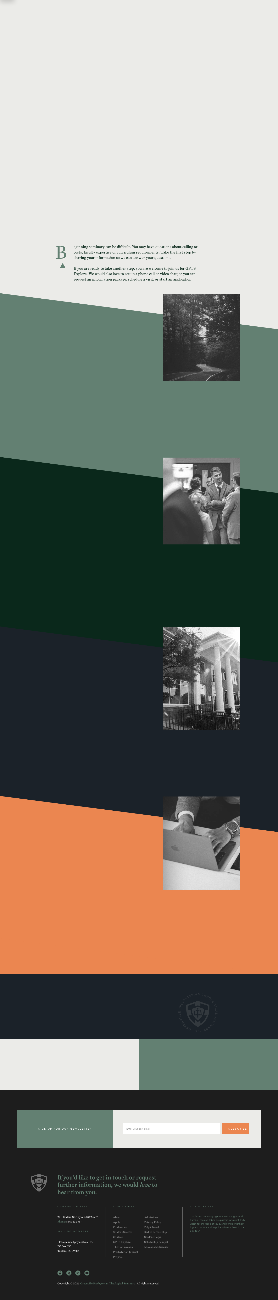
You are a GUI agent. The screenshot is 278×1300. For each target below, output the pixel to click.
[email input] (171, 1128)
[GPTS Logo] (39, 1183)
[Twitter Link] (69, 1273)
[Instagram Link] (77, 1273)
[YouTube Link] (87, 1273)
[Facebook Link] (60, 1273)
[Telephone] (74, 1221)
